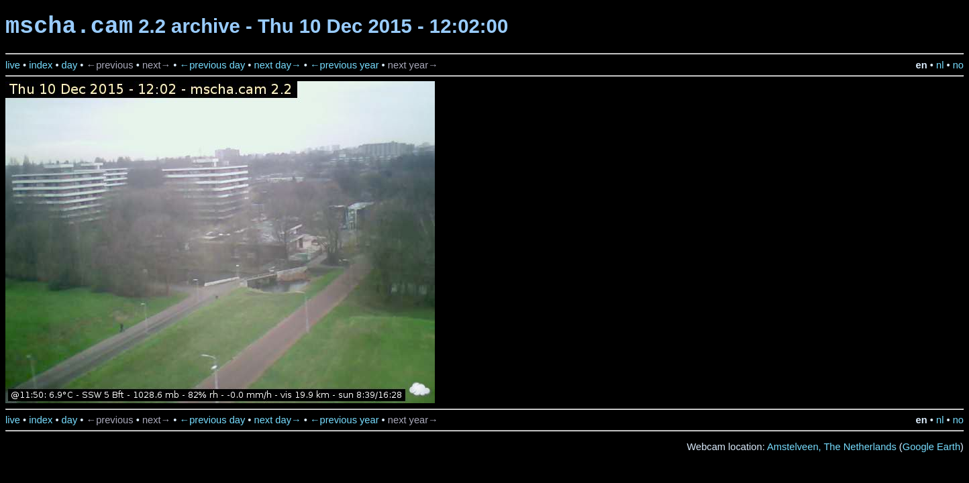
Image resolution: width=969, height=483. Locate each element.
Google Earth (931, 446)
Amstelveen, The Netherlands (832, 446)
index (40, 65)
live (12, 65)
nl (940, 65)
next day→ (277, 65)
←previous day (213, 65)
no (958, 65)
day (70, 65)
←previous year (344, 65)
